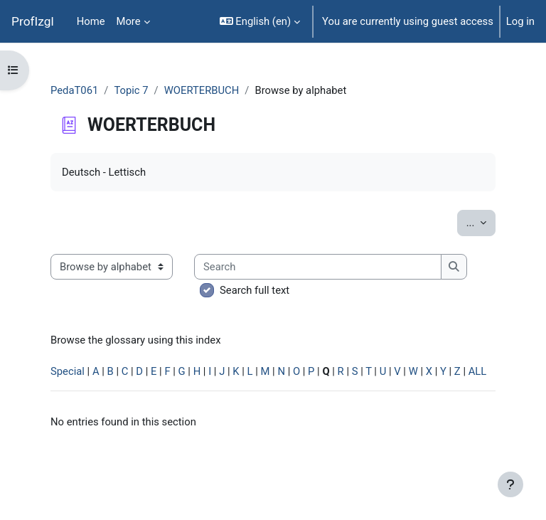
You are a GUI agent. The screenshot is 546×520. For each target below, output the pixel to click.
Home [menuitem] (91, 21)
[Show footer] (510, 484)
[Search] (317, 267)
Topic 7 (131, 90)
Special (67, 371)
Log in (520, 21)
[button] (259, 21)
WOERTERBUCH (202, 90)
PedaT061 (74, 90)
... (481, 221)
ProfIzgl (32, 21)
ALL (478, 371)
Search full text (254, 290)
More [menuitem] (129, 21)
